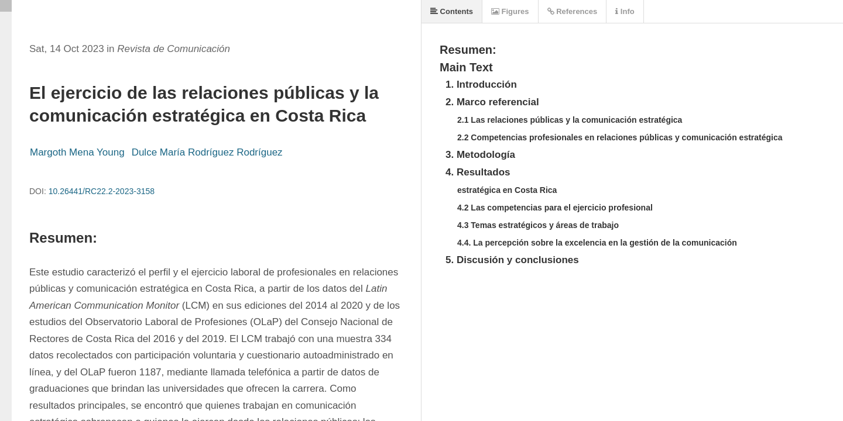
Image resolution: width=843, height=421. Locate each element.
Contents (451, 11)
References (572, 11)
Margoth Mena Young (77, 152)
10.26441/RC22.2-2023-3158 (102, 191)
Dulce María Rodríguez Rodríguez (209, 152)
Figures (510, 11)
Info (624, 11)
